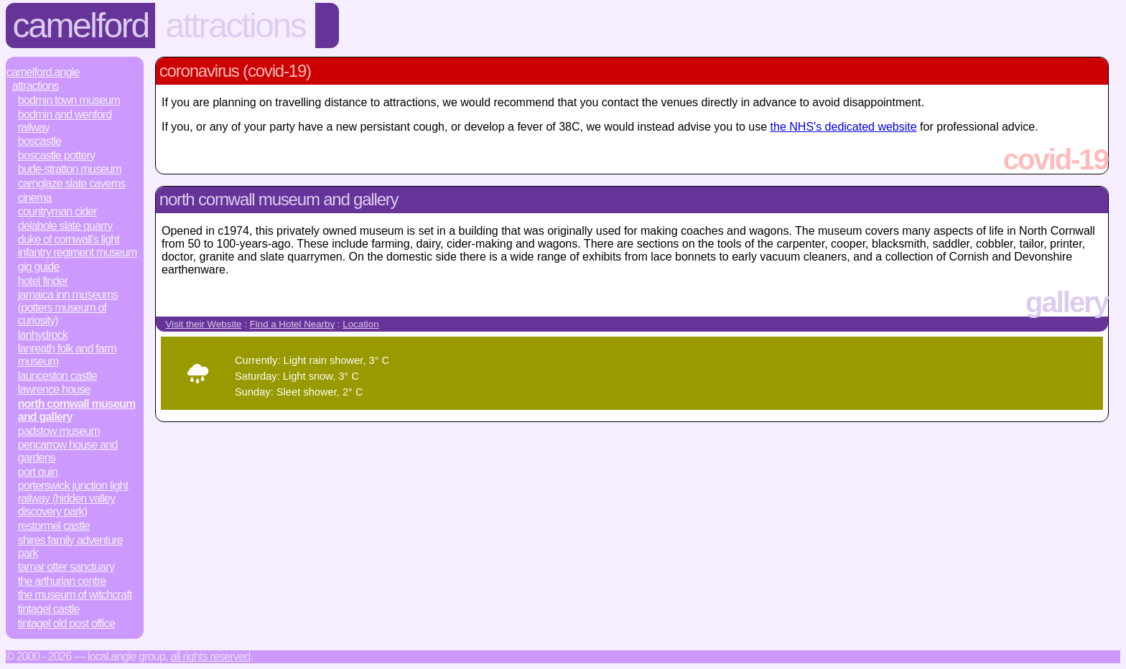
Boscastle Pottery (56, 155)
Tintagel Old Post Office (66, 623)
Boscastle (39, 141)
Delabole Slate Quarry (65, 226)
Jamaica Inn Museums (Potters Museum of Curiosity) (68, 308)
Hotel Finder (43, 281)
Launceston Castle (57, 376)
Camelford (81, 25)
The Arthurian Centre (62, 581)
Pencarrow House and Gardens (68, 451)
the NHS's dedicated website (844, 127)
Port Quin (37, 472)
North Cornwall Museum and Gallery (77, 410)
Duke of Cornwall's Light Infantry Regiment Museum (77, 245)
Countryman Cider (57, 211)
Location (360, 324)
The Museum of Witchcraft (75, 595)
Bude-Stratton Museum (69, 169)
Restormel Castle (54, 526)
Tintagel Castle (49, 609)
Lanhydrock (43, 335)
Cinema (35, 198)
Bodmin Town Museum (69, 100)
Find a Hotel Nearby (292, 324)
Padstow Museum (59, 431)
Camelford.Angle (43, 72)
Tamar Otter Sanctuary (66, 567)
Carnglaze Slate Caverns (72, 183)
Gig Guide (39, 267)
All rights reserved (210, 656)
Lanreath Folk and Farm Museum (67, 355)
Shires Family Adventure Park (70, 546)
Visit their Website (203, 324)
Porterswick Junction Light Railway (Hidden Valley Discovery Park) (73, 498)
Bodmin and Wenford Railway (65, 121)
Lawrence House (54, 389)
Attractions (235, 25)
